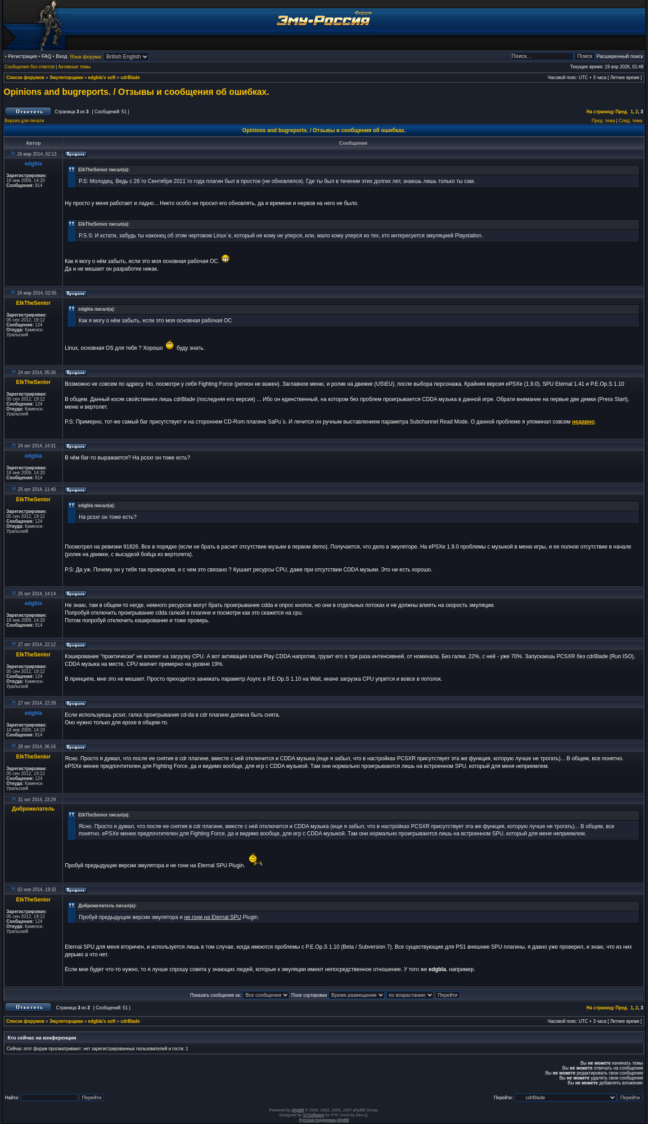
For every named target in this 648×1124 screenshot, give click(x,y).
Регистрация (22, 56)
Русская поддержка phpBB (324, 1120)
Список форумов (25, 77)
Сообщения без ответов (29, 66)
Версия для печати (24, 120)
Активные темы (74, 66)
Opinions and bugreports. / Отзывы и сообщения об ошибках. (136, 92)
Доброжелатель (33, 809)
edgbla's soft (102, 77)
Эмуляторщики (66, 77)
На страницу (600, 111)
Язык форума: (86, 56)
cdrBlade (130, 77)
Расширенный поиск (619, 56)
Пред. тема (603, 120)
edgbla (33, 164)
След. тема (630, 120)
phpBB (298, 1110)
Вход (61, 56)
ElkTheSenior (33, 303)
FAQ (46, 56)
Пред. (622, 111)
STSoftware (313, 1115)
